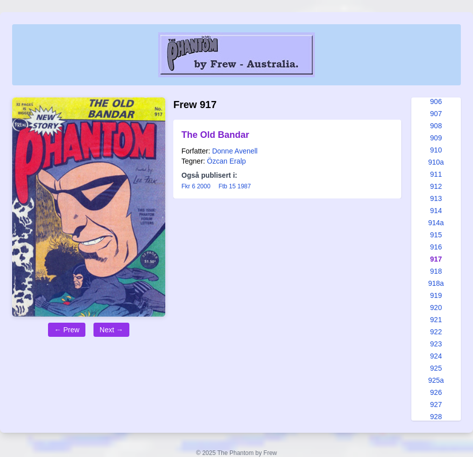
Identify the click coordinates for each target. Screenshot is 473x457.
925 (436, 368)
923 (436, 344)
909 (436, 138)
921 (436, 320)
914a (436, 223)
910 (436, 150)
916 (436, 247)
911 (436, 174)
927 (436, 404)
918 (436, 271)
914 (436, 211)
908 (436, 126)
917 (436, 259)
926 (436, 392)
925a (436, 380)
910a (436, 162)
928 (436, 417)
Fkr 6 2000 (195, 186)
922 (436, 332)
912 (436, 186)
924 (436, 356)
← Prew (66, 330)
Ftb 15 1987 (234, 186)
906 (436, 101)
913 (436, 198)
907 (436, 114)
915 (436, 235)
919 (436, 295)
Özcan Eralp (226, 161)
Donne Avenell (235, 151)
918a (436, 283)
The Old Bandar (215, 135)
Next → (111, 330)
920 (436, 307)
